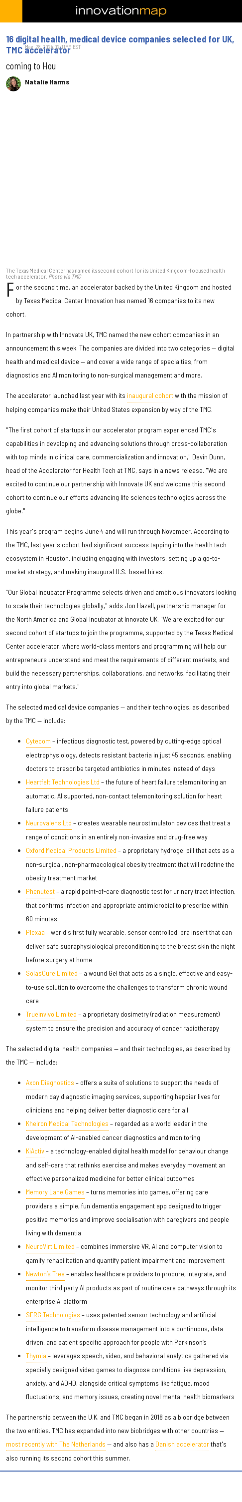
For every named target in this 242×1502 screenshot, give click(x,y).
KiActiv (35, 1150)
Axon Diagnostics (50, 1082)
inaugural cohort (150, 395)
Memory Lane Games (55, 1191)
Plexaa (35, 932)
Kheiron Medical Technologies (67, 1123)
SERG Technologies (53, 1314)
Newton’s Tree (45, 1273)
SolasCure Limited (52, 973)
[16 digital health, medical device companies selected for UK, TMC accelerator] (121, 184)
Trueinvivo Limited (51, 1014)
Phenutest (40, 891)
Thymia (36, 1355)
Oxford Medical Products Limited (71, 850)
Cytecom (38, 741)
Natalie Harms (47, 81)
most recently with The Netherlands (56, 1444)
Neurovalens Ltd (49, 822)
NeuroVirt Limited (50, 1246)
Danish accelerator (182, 1444)
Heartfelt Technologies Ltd (63, 781)
